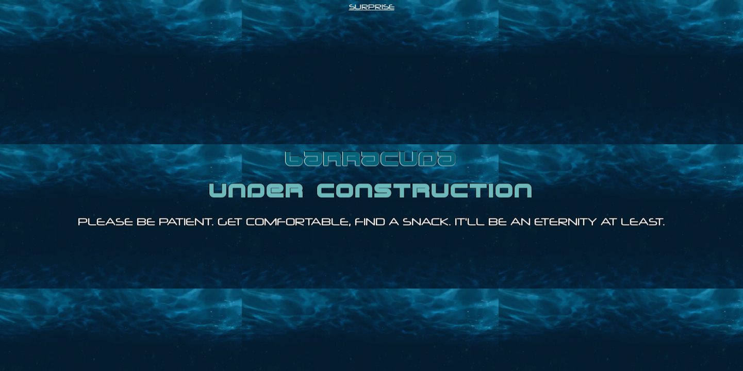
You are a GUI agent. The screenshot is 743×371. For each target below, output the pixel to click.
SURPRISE (371, 7)
